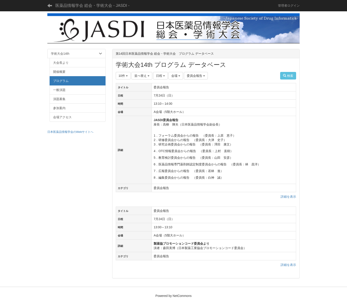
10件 (123, 75)
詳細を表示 (288, 196)
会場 (175, 75)
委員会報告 (196, 75)
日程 (160, 75)
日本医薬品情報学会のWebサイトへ (70, 132)
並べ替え (141, 75)
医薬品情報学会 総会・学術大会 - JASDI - (92, 5)
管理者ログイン (289, 5)
